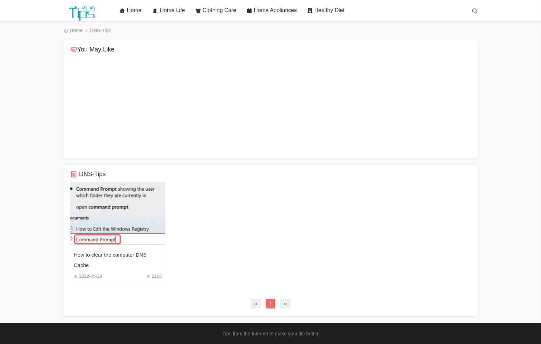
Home (130, 10)
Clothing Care (215, 10)
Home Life (169, 10)
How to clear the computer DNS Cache (110, 260)
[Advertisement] (270, 106)
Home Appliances (272, 10)
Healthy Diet (325, 10)
